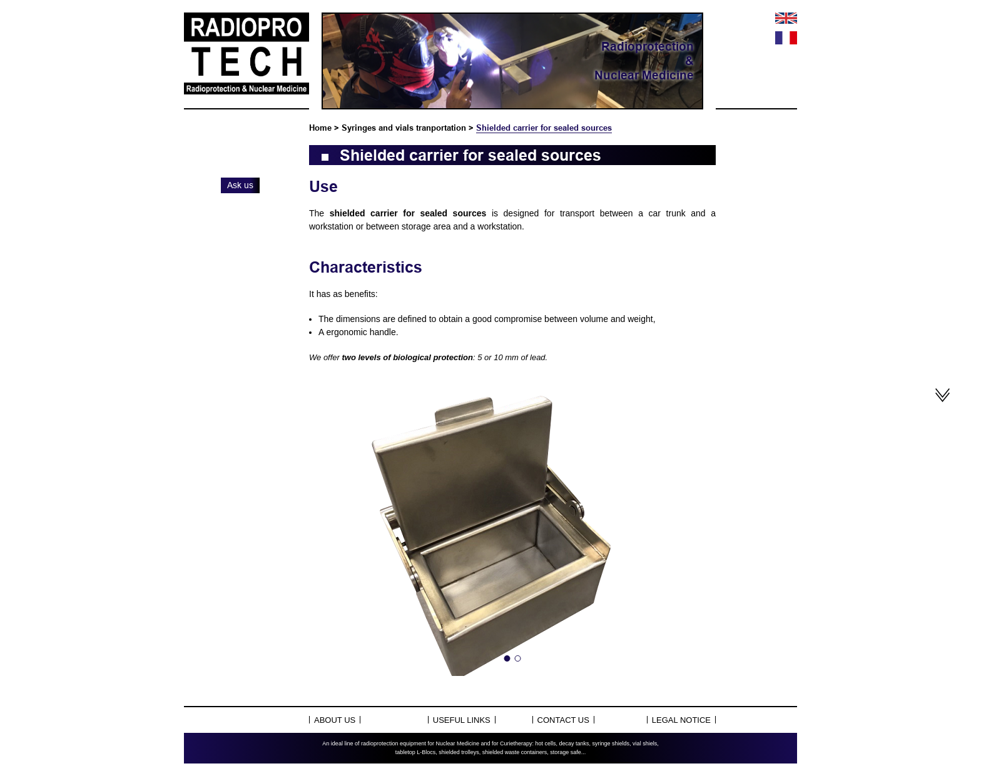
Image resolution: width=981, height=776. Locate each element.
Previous (332, 526)
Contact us (563, 720)
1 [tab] (507, 658)
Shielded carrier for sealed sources (544, 128)
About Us (334, 720)
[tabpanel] (512, 526)
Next (693, 526)
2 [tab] (518, 658)
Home (320, 128)
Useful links (461, 720)
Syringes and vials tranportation (404, 128)
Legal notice (681, 720)
